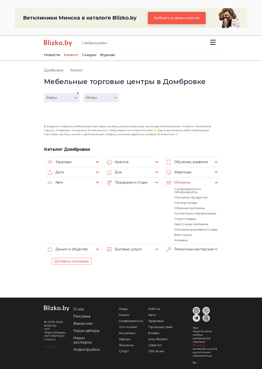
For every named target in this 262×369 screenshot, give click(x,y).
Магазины (178, 182)
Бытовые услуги (124, 249)
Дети (55, 172)
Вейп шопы (183, 235)
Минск (124, 315)
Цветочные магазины (191, 224)
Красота (117, 162)
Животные (178, 172)
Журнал (107, 55)
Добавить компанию (71, 261)
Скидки (89, 55)
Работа (154, 309)
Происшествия (160, 327)
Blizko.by (199, 345)
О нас (78, 309)
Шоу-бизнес (158, 339)
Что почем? (128, 327)
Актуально (127, 333)
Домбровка (53, 70)
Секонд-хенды (185, 203)
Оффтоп (155, 345)
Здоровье (59, 162)
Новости (52, 55)
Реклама (81, 316)
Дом (114, 172)
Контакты (50, 346)
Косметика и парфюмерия (195, 213)
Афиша (124, 339)
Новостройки (86, 349)
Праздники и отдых (127, 182)
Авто (55, 182)
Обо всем (156, 351)
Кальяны (181, 240)
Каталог (71, 55)
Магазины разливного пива (196, 229)
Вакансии (83, 323)
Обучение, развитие (187, 162)
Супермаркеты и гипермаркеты (187, 190)
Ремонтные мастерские (190, 249)
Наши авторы (86, 331)
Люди (123, 309)
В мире (153, 333)
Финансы (126, 345)
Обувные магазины (189, 208)
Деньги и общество (67, 249)
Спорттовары (185, 219)
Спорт (124, 351)
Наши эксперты (82, 340)
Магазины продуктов (191, 197)
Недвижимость (131, 321)
